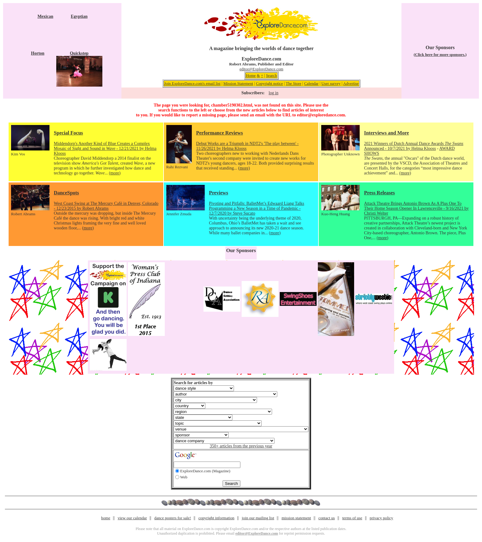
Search (271, 75)
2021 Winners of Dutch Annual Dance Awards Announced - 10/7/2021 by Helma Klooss (413, 146)
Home (251, 75)
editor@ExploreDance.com (261, 69)
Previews (218, 193)
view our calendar (132, 518)
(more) (114, 173)
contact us (326, 518)
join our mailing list (258, 518)
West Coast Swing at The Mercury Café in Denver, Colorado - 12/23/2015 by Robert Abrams (106, 206)
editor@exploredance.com (321, 115)
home (105, 518)
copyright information (216, 518)
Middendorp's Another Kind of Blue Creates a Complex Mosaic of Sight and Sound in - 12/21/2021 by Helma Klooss (105, 148)
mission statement (296, 518)
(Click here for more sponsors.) (440, 54)
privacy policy (381, 518)
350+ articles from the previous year (241, 446)
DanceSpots (66, 193)
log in (273, 93)
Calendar (311, 83)
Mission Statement (238, 83)
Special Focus (68, 133)
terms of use (352, 518)
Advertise (351, 83)
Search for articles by (193, 382)
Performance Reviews (219, 133)
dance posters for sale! (172, 518)
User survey (330, 83)
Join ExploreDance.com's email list (192, 83)
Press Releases (379, 193)
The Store (293, 83)
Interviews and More (386, 133)
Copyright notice (269, 83)
